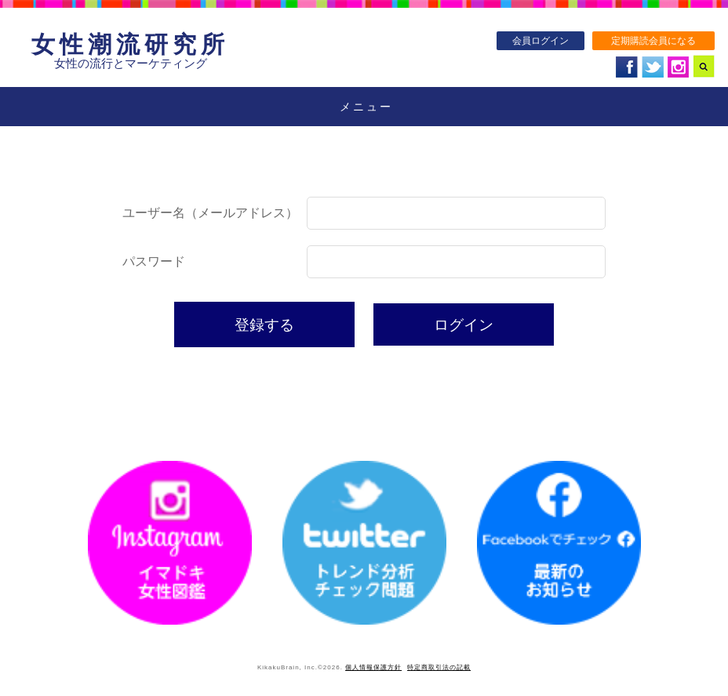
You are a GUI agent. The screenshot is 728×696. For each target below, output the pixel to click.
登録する (264, 325)
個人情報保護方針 (373, 667)
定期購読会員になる (653, 40)
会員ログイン (540, 40)
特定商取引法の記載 (439, 667)
